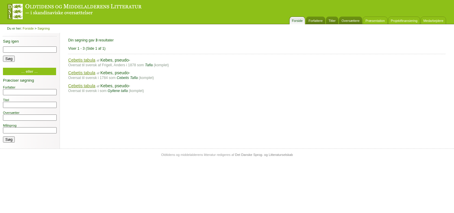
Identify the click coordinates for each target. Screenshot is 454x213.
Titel (30, 103)
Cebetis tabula (81, 60)
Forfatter (30, 90)
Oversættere (351, 20)
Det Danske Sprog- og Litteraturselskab (264, 154)
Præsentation (375, 20)
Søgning (43, 28)
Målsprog (30, 128)
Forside (297, 20)
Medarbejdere (433, 20)
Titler (332, 20)
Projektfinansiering (404, 20)
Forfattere (315, 20)
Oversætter (30, 116)
